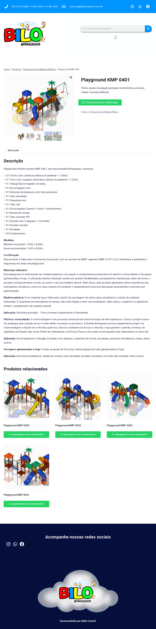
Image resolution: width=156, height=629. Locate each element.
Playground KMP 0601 (16, 494)
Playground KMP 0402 (120, 425)
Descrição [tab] (13, 150)
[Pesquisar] (148, 28)
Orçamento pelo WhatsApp (101, 102)
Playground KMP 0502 (68, 425)
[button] (115, 37)
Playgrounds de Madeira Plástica (104, 112)
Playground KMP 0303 (16, 425)
